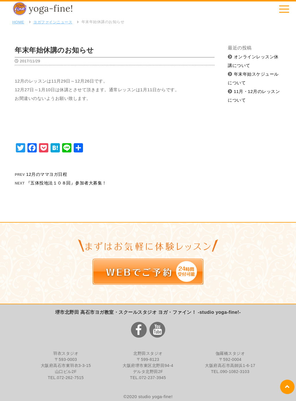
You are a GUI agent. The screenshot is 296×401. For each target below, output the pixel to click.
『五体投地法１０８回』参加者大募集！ (66, 182)
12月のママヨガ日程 (46, 174)
